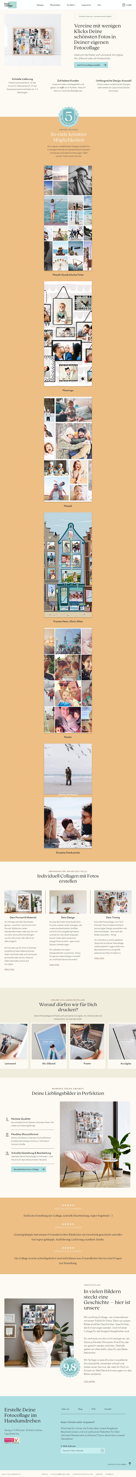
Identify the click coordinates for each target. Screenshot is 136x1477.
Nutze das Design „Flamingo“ (68, 334)
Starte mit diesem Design (68, 796)
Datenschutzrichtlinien (83, 1474)
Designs (40, 5)
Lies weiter (89, 1381)
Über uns (65, 1409)
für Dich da (73, 91)
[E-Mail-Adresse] (83, 1450)
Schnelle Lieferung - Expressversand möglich (95, 16)
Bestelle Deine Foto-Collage (30, 1169)
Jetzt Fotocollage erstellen (92, 65)
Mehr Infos (9, 969)
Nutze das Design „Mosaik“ (68, 449)
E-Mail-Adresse (68, 1446)
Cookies (99, 1474)
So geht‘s (71, 5)
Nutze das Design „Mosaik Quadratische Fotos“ (68, 218)
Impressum (109, 1474)
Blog (80, 1409)
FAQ (93, 1409)
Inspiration (86, 5)
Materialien (55, 5)
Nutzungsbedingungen (60, 1474)
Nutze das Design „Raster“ (68, 680)
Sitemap (45, 1474)
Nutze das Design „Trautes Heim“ (68, 565)
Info (99, 5)
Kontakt (108, 1409)
